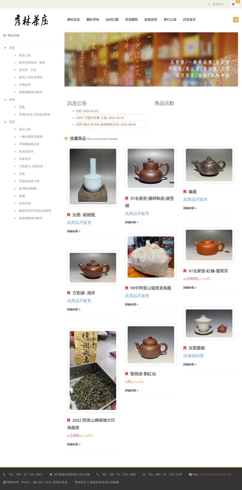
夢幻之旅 (170, 19)
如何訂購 (112, 19)
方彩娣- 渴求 (81, 293)
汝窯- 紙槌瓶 (81, 215)
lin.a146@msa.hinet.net (215, 474)
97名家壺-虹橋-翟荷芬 (205, 271)
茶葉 (12, 47)
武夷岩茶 (25, 84)
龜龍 (190, 192)
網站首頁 (73, 19)
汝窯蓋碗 (194, 348)
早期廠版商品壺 (29, 144)
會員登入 (218, 4)
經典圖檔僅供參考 (30, 92)
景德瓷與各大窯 (29, 181)
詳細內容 (73, 231)
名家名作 (25, 159)
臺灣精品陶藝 (28, 188)
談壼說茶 (150, 19)
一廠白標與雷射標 (30, 136)
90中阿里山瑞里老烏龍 (148, 288)
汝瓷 (22, 173)
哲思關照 (131, 19)
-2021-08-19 (100, 117)
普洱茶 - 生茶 (27, 70)
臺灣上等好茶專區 (30, 77)
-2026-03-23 (87, 111)
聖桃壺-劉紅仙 (140, 374)
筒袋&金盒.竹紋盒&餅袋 (34, 114)
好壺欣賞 (25, 203)
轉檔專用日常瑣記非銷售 (35, 210)
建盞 (22, 196)
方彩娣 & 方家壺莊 (31, 166)
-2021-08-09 (106, 124)
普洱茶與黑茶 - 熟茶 (32, 62)
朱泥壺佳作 (26, 151)
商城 (12, 99)
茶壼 (12, 122)
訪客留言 (189, 19)
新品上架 (25, 55)
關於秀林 (93, 19)
